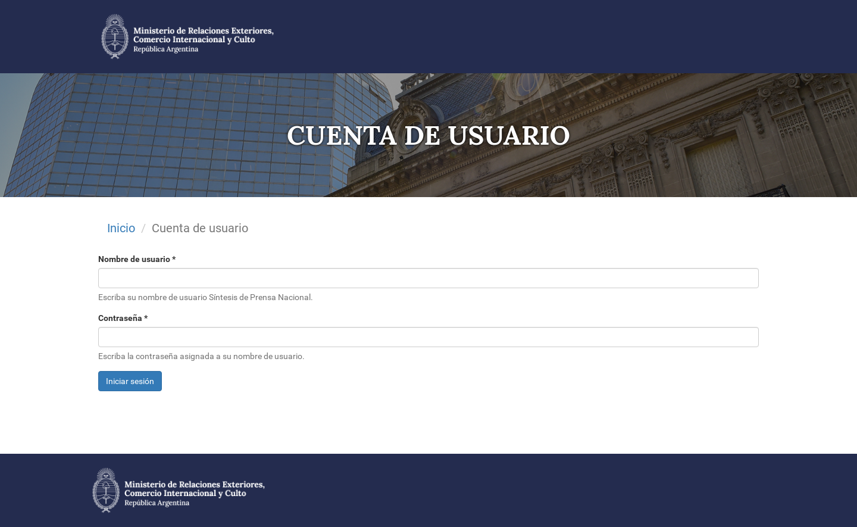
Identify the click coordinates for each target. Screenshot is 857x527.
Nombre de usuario (137, 259)
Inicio (121, 228)
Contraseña (123, 318)
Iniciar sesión (130, 381)
